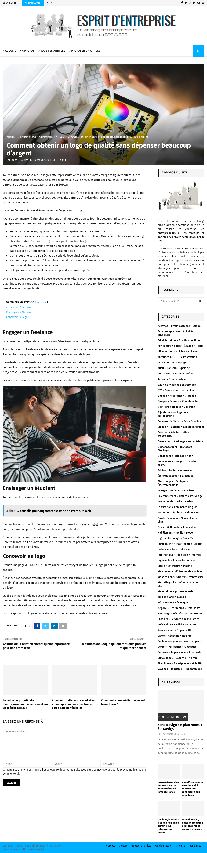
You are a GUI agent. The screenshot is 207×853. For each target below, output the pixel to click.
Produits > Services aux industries (178, 619)
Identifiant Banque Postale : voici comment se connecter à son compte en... (192, 788)
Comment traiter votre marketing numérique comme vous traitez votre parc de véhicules (73, 704)
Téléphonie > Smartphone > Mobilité (180, 663)
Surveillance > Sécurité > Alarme (178, 658)
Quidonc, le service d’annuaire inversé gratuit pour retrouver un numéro (168, 826)
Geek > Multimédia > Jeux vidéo (177, 527)
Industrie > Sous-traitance (174, 549)
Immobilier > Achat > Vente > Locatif (180, 543)
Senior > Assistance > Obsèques (177, 646)
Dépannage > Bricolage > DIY (175, 455)
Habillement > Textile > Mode (175, 532)
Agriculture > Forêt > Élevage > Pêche (180, 346)
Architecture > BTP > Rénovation (177, 357)
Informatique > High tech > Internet (179, 554)
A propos (110, 845)
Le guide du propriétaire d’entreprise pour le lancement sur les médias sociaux (25, 704)
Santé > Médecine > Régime (174, 635)
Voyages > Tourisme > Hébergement (180, 669)
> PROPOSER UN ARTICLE (84, 50)
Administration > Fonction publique (179, 340)
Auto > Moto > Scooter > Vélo (175, 373)
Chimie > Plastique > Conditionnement (181, 426)
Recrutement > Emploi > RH (174, 630)
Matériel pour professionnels (175, 591)
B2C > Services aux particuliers (177, 390)
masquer (41, 302)
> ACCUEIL (9, 50)
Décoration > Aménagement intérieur (180, 441)
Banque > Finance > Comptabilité (178, 401)
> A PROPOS (27, 50)
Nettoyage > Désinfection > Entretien (180, 613)
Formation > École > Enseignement (179, 512)
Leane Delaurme (19, 160)
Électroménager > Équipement (176, 476)
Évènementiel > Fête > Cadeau (176, 501)
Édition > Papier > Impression (175, 470)
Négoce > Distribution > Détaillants (179, 608)
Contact (123, 845)
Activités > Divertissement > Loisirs (179, 326)
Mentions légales (164, 845)
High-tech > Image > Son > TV (175, 538)
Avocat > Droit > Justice (172, 379)
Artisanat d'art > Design (172, 362)
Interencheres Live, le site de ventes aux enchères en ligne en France (168, 787)
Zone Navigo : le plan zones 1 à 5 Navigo (180, 727)
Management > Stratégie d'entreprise (181, 577)
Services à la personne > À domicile (179, 652)
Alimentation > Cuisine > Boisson (178, 351)
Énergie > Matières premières (176, 490)
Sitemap (180, 845)
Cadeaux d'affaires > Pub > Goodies (179, 421)
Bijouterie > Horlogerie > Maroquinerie (173, 414)
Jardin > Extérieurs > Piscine (175, 565)
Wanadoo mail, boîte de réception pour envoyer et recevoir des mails (192, 824)
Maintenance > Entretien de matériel (180, 571)
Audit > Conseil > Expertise (174, 368)
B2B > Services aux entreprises (177, 384)
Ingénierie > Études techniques (176, 560)
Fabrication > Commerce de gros (177, 507)
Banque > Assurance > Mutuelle (177, 395)
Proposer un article (141, 845)
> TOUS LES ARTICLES (51, 50)
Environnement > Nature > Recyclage (180, 496)
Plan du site (195, 845)
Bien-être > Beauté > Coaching (176, 407)
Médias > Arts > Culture (172, 597)
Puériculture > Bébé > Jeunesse (177, 624)
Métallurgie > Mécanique (173, 602)
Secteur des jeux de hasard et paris (180, 641)
